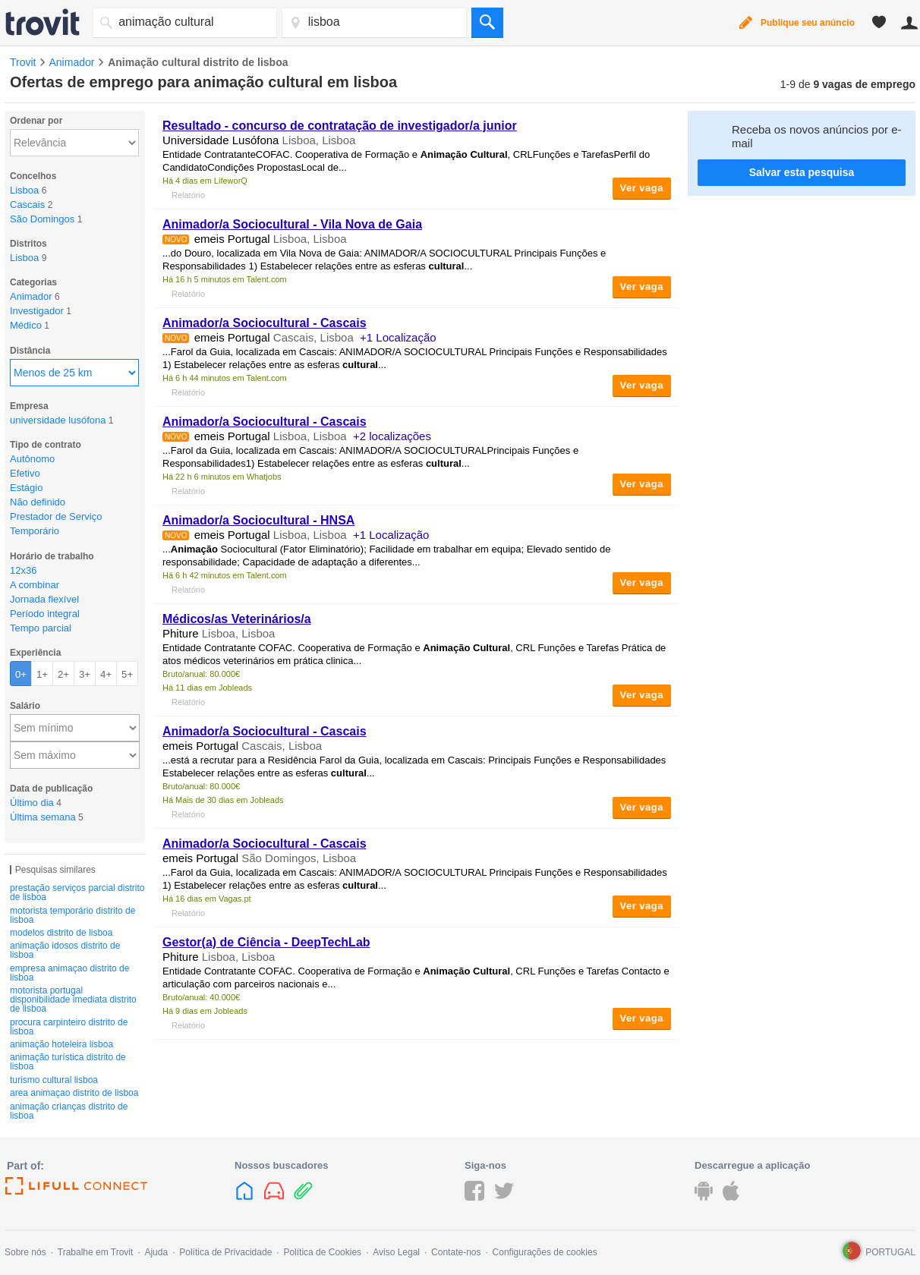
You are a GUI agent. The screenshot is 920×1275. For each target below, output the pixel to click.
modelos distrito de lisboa (61, 932)
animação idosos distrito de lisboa (65, 950)
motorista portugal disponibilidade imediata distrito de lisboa (73, 999)
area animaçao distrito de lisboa (74, 1092)
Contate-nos (455, 1252)
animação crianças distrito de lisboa (69, 1111)
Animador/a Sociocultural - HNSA (258, 520)
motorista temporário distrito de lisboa (72, 915)
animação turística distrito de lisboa (68, 1062)
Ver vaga (642, 188)
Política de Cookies (322, 1252)
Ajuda (156, 1252)
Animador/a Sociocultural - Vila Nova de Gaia (292, 224)
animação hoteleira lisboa (61, 1044)
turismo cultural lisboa (54, 1080)
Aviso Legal (396, 1252)
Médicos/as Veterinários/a (236, 618)
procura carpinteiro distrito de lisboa (69, 1027)
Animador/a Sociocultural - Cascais (264, 322)
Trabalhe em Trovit (96, 1252)
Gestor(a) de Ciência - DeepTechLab (266, 942)
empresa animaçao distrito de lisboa (69, 973)
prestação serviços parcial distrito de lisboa (77, 892)
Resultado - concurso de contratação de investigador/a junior (339, 125)
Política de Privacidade (225, 1252)
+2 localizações (392, 436)
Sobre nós (25, 1252)
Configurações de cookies (545, 1252)
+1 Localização (398, 337)
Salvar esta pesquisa (802, 172)
